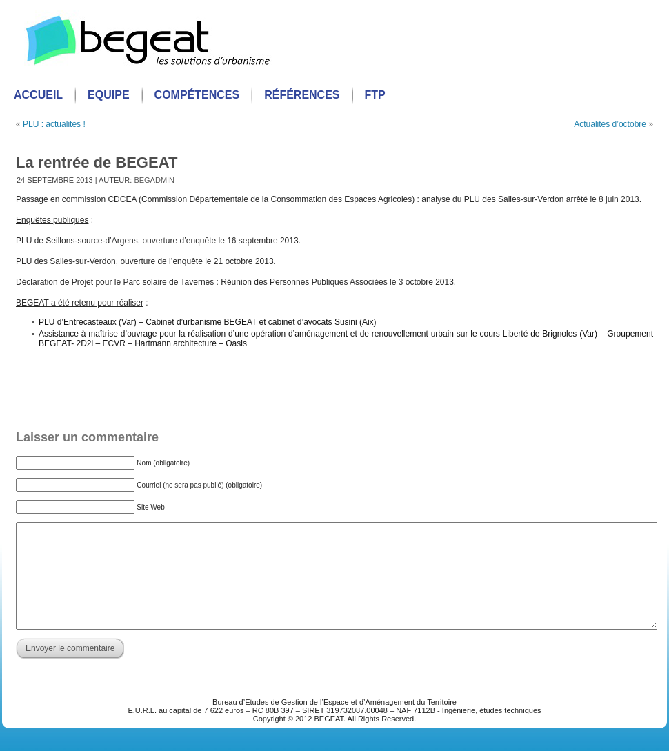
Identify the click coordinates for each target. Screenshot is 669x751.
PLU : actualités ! (54, 124)
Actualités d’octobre (610, 124)
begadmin (154, 180)
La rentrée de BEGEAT (96, 162)
